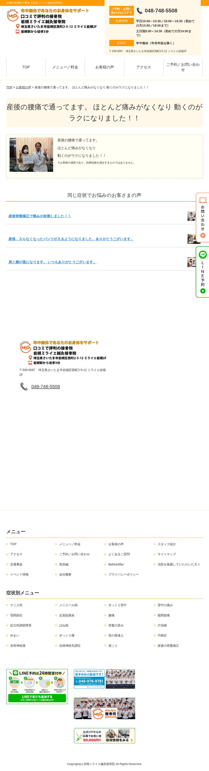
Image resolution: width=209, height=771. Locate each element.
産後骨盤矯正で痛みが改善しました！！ (39, 216)
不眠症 (162, 635)
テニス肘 (16, 605)
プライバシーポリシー (123, 574)
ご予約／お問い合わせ (183, 67)
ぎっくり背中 (117, 605)
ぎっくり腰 (66, 635)
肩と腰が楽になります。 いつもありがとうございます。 (52, 262)
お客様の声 (104, 67)
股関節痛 (164, 615)
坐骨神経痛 (17, 645)
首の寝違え (116, 635)
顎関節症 (16, 615)
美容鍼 (63, 564)
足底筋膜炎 (66, 615)
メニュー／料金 (65, 67)
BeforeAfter (116, 564)
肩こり (113, 645)
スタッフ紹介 (167, 544)
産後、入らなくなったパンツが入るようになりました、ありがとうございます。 (71, 239)
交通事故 (16, 564)
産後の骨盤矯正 (168, 645)
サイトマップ (167, 554)
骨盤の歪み (116, 625)
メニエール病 (68, 605)
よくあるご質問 (119, 554)
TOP (26, 67)
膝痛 (111, 615)
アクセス (143, 67)
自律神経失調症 (70, 645)
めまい (14, 635)
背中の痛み (165, 605)
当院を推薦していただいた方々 (179, 564)
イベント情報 (19, 574)
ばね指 (63, 625)
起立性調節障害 (21, 625)
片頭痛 (162, 625)
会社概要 (65, 574)
